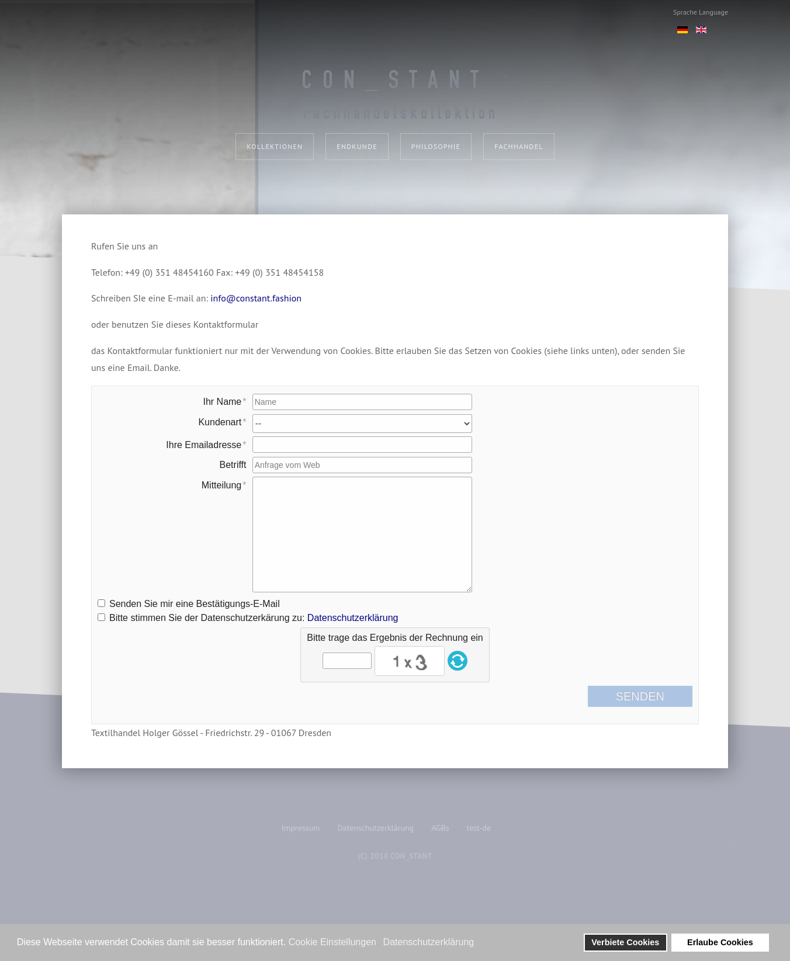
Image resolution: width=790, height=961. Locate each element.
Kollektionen (275, 146)
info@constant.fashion (256, 298)
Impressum (301, 828)
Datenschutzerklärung (353, 618)
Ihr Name (222, 402)
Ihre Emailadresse (203, 445)
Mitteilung (221, 485)
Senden (649, 696)
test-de (479, 828)
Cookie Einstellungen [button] (332, 942)
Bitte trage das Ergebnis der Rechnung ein (395, 638)
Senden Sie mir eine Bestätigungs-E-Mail (194, 604)
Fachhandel (518, 146)
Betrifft (233, 465)
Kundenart (219, 422)
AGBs (440, 828)
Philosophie (435, 146)
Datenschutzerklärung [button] (428, 942)
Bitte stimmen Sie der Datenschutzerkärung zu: (253, 618)
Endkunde (357, 146)
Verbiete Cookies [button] (625, 942)
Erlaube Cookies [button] (720, 942)
